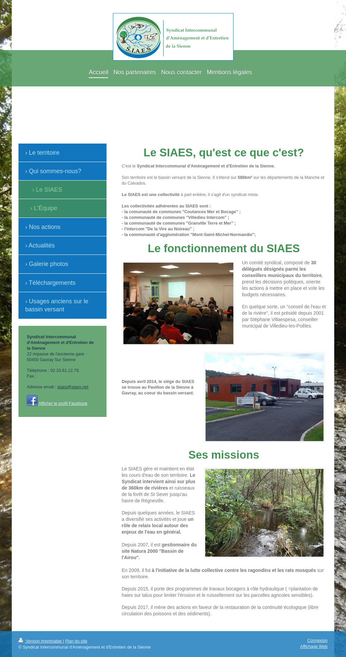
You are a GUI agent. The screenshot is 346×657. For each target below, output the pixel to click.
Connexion (317, 640)
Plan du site (76, 641)
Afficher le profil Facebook (63, 403)
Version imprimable (40, 641)
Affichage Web (314, 646)
